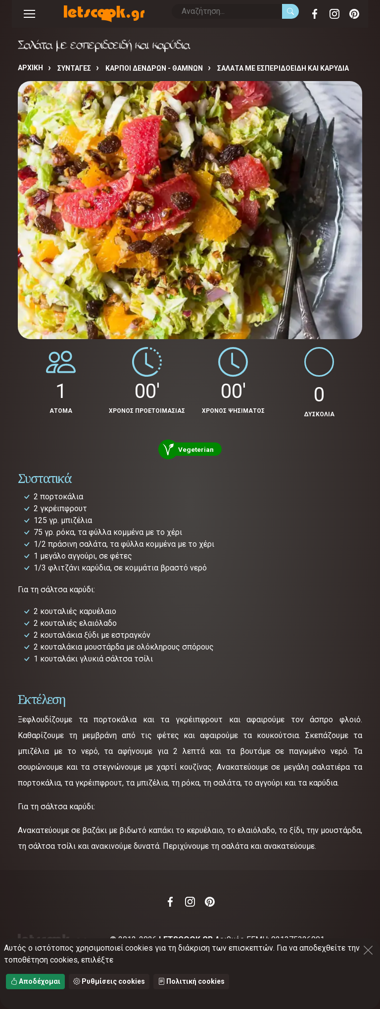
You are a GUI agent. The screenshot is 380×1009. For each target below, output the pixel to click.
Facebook (315, 14)
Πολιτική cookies (191, 981)
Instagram (334, 14)
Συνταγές (74, 68)
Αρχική (30, 68)
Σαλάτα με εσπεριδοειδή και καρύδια (283, 68)
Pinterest (354, 14)
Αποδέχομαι (35, 981)
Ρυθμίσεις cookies (109, 981)
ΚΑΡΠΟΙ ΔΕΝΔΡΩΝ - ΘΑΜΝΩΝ (154, 68)
